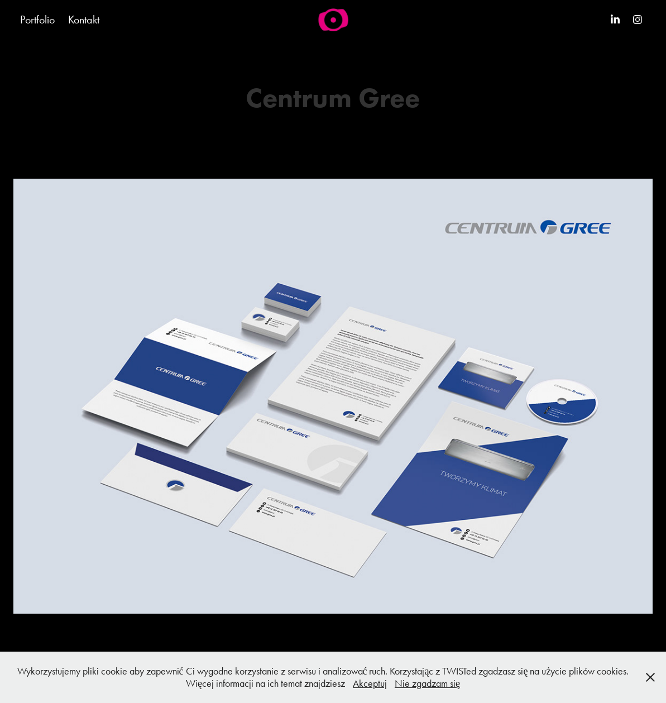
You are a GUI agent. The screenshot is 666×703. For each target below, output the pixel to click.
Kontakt (83, 19)
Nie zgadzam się (427, 683)
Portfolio (37, 19)
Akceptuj (370, 683)
